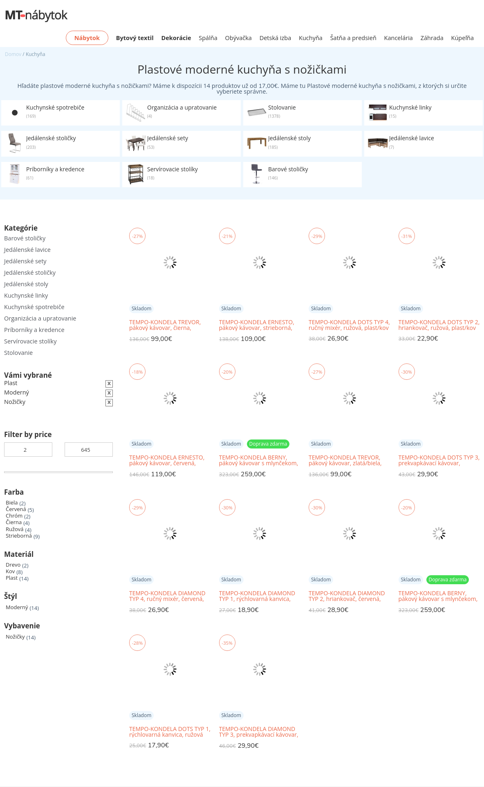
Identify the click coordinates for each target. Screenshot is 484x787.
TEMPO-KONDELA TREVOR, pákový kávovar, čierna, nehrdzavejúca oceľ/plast (165, 325)
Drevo (13, 564)
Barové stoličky (24, 238)
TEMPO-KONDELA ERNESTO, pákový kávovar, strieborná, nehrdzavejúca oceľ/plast (256, 325)
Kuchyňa (311, 38)
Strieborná (19, 535)
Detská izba (275, 38)
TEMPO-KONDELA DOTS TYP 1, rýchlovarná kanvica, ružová (170, 732)
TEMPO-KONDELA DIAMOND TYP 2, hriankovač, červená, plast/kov (347, 596)
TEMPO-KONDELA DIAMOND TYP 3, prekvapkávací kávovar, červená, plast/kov (258, 732)
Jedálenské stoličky (30, 272)
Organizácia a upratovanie (40, 318)
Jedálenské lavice (27, 249)
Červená (16, 509)
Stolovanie (18, 353)
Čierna (14, 522)
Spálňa (208, 38)
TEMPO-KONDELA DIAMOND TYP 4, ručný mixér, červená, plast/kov (167, 596)
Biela (12, 502)
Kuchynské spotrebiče (34, 307)
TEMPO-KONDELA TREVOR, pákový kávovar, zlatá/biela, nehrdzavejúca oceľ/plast (345, 460)
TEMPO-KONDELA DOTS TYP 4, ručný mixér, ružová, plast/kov (349, 325)
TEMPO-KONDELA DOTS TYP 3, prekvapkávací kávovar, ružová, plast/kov (439, 460)
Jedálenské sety (25, 261)
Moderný (17, 607)
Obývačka (238, 38)
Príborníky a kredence (34, 330)
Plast (12, 578)
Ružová (15, 529)
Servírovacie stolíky (30, 341)
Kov (10, 571)
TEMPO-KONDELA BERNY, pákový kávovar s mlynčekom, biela (438, 596)
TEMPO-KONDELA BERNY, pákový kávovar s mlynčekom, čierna (258, 460)
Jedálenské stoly (26, 284)
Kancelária (398, 38)
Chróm (14, 515)
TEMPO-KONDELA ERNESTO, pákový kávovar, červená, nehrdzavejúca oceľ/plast (166, 460)
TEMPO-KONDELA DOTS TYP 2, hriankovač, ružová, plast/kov (439, 325)
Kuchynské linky (26, 295)
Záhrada (432, 38)
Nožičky (15, 636)
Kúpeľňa (462, 38)
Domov (13, 54)
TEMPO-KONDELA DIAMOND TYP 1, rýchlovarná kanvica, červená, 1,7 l (257, 596)
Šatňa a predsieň (353, 38)
